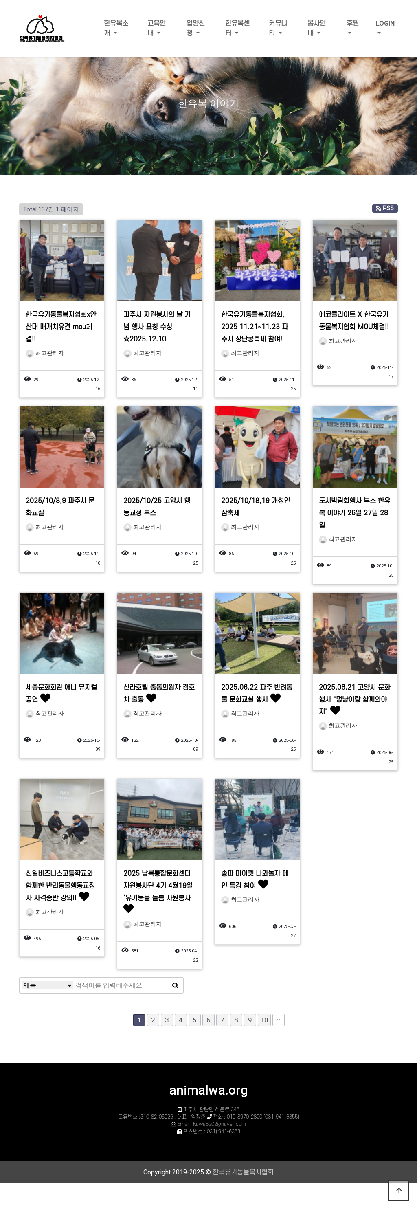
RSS (385, 208)
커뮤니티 (278, 28)
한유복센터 (237, 28)
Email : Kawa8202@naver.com (211, 1124)
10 (264, 1020)
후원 (353, 23)
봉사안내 (316, 28)
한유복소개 (116, 28)
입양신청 (196, 28)
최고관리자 (45, 353)
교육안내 (156, 28)
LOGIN (385, 23)
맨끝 (278, 1020)
